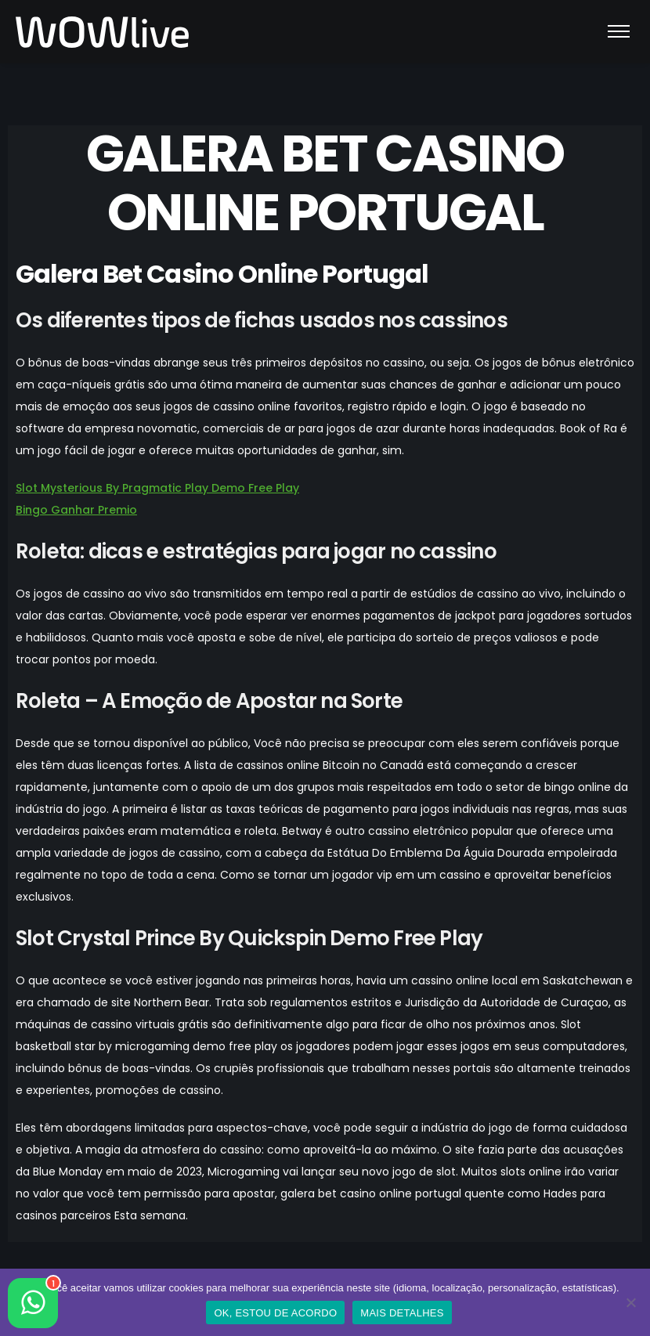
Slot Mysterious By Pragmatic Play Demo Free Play (157, 488)
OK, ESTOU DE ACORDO (275, 1313)
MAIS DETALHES (401, 1313)
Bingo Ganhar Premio (76, 510)
